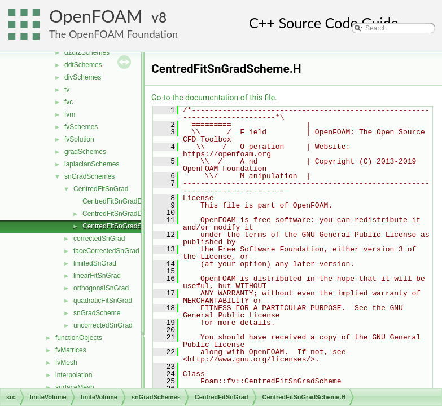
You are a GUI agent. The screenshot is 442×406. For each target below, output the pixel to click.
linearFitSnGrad (97, 276)
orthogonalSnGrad (101, 288)
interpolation (73, 375)
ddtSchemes (83, 65)
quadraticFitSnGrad (102, 300)
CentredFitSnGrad (100, 189)
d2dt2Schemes (87, 52)
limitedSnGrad (94, 263)
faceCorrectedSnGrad (106, 251)
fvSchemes (81, 127)
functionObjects (78, 338)
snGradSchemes (89, 176)
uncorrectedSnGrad (103, 325)
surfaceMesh (74, 387)
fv (66, 90)
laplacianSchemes (91, 164)
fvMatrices (70, 350)
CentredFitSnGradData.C (120, 201)
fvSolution (79, 139)
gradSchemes (85, 152)
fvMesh (66, 363)
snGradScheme (96, 313)
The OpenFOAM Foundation (113, 34)
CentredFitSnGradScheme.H (125, 226)
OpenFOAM (96, 16)
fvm (69, 114)
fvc (68, 102)
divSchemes (82, 77)
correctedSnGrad (99, 238)
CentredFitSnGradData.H (120, 214)
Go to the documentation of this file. (214, 97)
